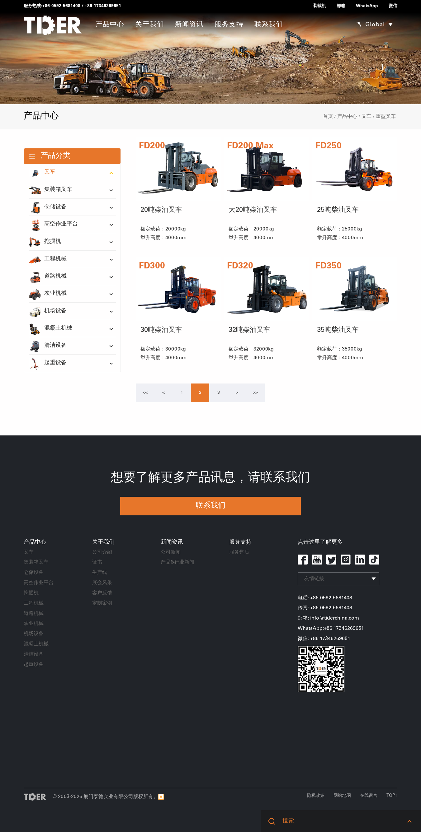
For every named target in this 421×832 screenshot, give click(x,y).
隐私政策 (315, 796)
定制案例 (102, 603)
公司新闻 (171, 552)
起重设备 (48, 363)
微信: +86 (309, 638)
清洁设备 (48, 346)
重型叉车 (386, 116)
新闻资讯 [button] (189, 24)
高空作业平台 (53, 224)
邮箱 (341, 6)
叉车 (366, 116)
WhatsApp (367, 6)
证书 (97, 562)
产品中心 (347, 116)
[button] (409, 821)
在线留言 (368, 796)
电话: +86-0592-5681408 (325, 598)
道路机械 (48, 277)
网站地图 (342, 796)
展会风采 (102, 582)
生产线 (99, 572)
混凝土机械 (50, 328)
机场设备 (48, 311)
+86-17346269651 (103, 6)
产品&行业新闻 (177, 562)
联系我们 (268, 24)
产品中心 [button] (110, 24)
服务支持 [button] (229, 24)
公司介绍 (102, 552)
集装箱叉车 (50, 190)
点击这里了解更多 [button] (320, 542)
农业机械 (48, 294)
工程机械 (48, 259)
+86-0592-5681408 (61, 6)
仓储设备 (48, 207)
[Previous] (145, 392)
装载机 (319, 6)
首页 (328, 116)
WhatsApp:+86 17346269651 (331, 628)
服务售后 (239, 552)
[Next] (237, 392)
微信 (393, 6)
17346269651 (335, 638)
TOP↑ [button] (391, 796)
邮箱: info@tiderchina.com (328, 618)
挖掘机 (45, 242)
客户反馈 (102, 593)
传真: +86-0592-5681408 (325, 608)
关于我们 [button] (149, 24)
